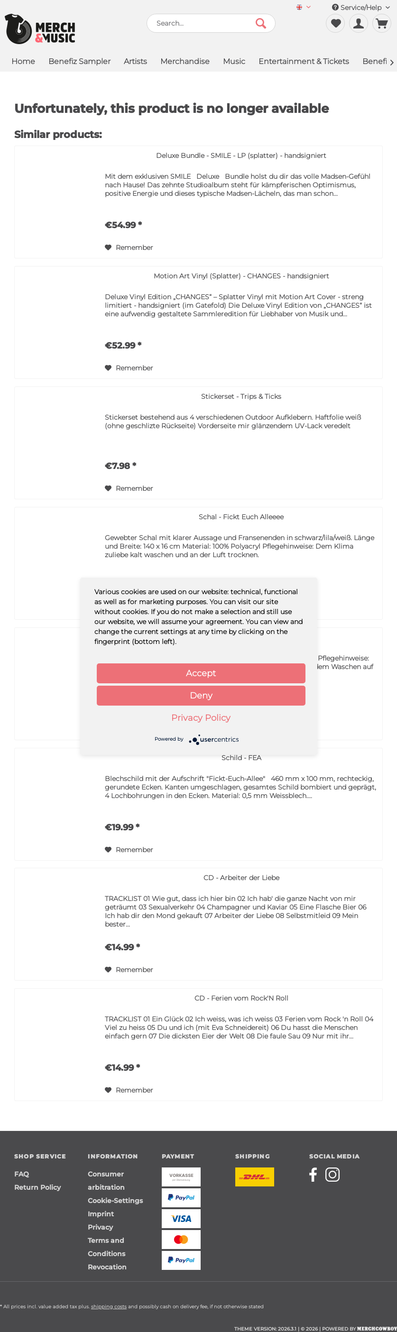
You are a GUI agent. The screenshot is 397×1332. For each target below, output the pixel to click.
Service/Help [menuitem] (361, 7)
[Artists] (135, 62)
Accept (201, 673)
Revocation (107, 1267)
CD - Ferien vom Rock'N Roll (241, 998)
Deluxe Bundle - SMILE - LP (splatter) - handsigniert (241, 155)
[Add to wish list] (129, 247)
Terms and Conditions (106, 1247)
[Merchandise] (185, 62)
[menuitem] (303, 8)
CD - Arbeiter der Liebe (241, 877)
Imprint (101, 1214)
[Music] (234, 62)
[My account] (358, 23)
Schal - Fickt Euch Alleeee (241, 517)
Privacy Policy (201, 718)
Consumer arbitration (106, 1181)
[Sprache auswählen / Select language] (303, 8)
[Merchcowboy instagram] (332, 1174)
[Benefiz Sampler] (79, 62)
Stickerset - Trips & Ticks (241, 396)
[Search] (261, 23)
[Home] (23, 62)
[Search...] (211, 23)
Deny (201, 695)
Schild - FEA (241, 757)
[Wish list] (335, 23)
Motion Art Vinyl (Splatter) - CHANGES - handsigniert (241, 276)
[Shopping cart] (381, 23)
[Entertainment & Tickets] (304, 62)
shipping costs (109, 1307)
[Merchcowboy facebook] (316, 1174)
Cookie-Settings (115, 1200)
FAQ (21, 1174)
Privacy (100, 1227)
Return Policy (37, 1187)
